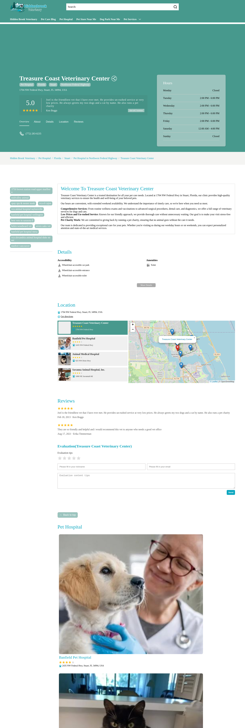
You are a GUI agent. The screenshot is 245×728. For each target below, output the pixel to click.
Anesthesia (107, 708)
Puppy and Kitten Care (81, 716)
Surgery (137, 716)
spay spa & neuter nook (23, 203)
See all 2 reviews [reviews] (136, 111)
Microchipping (89, 712)
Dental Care (145, 708)
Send (230, 492)
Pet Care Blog (48, 19)
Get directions (67, 316)
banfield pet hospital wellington (27, 214)
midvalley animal (20, 197)
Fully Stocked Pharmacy (165, 708)
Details (50, 122)
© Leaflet (214, 382)
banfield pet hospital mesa (24, 231)
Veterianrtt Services (89, 708)
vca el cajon (45, 203)
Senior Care (124, 716)
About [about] (37, 122)
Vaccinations (149, 716)
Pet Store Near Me (86, 19)
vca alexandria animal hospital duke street (30, 239)
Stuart (53, 84)
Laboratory (73, 712)
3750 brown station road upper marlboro (30, 190)
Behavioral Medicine (125, 708)
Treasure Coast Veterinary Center (137, 158)
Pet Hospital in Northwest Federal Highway (95, 158)
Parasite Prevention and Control (161, 712)
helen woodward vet (21, 226)
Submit (61, 698)
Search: (72, 6)
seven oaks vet (43, 226)
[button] (178, 348)
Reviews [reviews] (78, 122)
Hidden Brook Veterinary (23, 19)
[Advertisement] (122, 46)
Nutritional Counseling (110, 712)
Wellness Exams (166, 716)
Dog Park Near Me (110, 19)
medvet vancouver (20, 246)
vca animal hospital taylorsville (26, 209)
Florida (41, 84)
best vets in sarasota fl (22, 220)
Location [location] (64, 122)
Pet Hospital (66, 19)
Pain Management (134, 712)
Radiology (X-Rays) (105, 716)
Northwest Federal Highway (75, 84)
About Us (72, 708)
